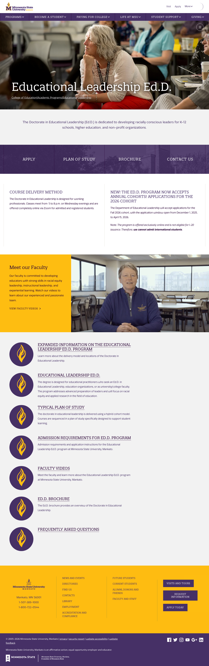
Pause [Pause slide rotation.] (199, 27)
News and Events (73, 578)
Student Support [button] (166, 17)
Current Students (125, 583)
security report (76, 639)
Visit (169, 6)
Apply (178, 6)
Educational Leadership (77, 97)
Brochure (130, 159)
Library (67, 601)
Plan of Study (79, 159)
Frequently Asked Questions (68, 529)
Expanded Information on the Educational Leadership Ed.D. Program (84, 347)
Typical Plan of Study (61, 407)
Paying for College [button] (93, 17)
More (189, 6)
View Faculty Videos (23, 308)
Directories (70, 583)
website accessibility (97, 639)
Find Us (67, 589)
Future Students (124, 578)
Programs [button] (15, 17)
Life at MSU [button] (130, 17)
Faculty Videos (54, 468)
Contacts (68, 595)
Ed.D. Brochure (54, 498)
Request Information (180, 595)
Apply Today (175, 607)
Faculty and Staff (125, 598)
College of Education (24, 97)
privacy (63, 639)
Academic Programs (50, 97)
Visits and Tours (178, 583)
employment (70, 606)
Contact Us (180, 159)
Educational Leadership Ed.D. (69, 375)
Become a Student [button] (50, 17)
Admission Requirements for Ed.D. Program (84, 437)
